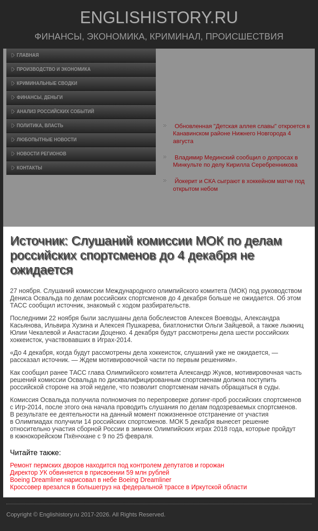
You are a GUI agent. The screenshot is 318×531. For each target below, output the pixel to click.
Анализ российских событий (55, 111)
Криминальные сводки (47, 83)
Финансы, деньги (40, 97)
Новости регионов (41, 153)
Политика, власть (40, 125)
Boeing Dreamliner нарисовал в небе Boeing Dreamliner (90, 479)
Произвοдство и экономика (54, 69)
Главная (28, 55)
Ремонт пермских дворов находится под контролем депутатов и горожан (117, 465)
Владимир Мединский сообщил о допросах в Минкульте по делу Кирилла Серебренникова (235, 161)
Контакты (29, 167)
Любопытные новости (47, 139)
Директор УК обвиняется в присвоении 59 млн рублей (89, 472)
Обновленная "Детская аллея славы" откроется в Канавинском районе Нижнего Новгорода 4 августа (241, 133)
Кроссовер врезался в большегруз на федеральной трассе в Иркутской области (128, 487)
